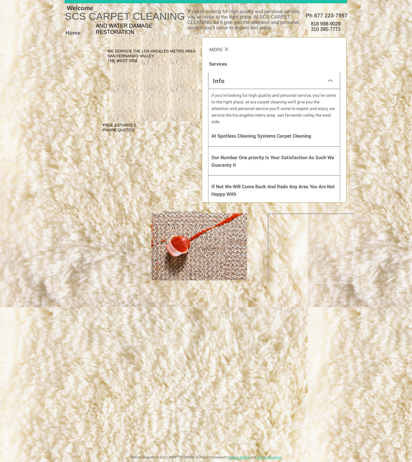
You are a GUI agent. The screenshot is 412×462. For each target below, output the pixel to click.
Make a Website (239, 457)
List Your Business (269, 457)
